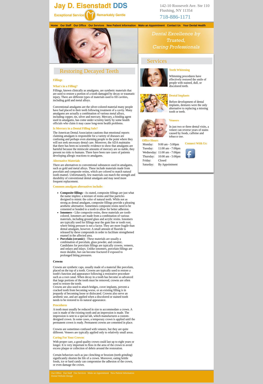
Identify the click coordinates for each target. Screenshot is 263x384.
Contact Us (174, 25)
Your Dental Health (194, 25)
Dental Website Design (62, 375)
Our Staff (65, 25)
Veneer (173, 120)
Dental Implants (179, 95)
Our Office (80, 25)
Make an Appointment (151, 25)
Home (54, 25)
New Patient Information (121, 25)
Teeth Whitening (179, 69)
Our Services (96, 25)
